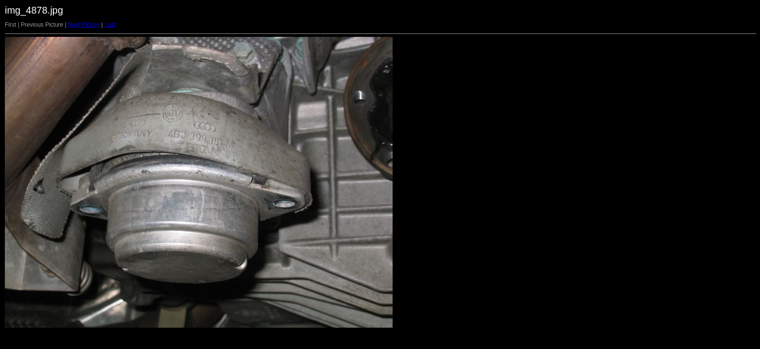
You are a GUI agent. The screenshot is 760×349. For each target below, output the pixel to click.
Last (109, 24)
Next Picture (83, 24)
